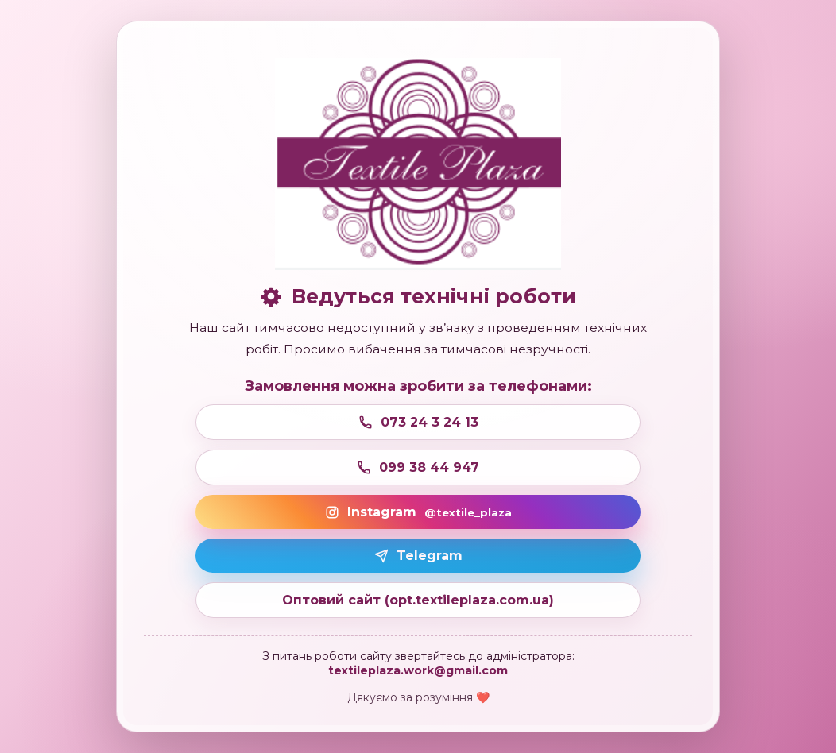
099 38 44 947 (418, 467)
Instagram (418, 511)
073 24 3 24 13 (418, 422)
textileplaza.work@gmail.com (418, 670)
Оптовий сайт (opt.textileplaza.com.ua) (418, 600)
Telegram (418, 555)
